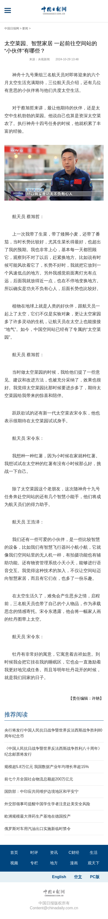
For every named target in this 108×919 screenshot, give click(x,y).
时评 (34, 852)
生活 (94, 852)
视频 (14, 863)
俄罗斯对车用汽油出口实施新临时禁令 (37, 829)
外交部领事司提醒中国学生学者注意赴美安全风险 (47, 804)
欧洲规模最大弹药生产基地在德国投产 (37, 816)
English (59, 877)
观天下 (93, 863)
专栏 (34, 863)
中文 (78, 877)
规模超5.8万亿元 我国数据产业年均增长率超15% (46, 767)
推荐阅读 (16, 714)
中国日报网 (11, 28)
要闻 (25, 28)
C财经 (74, 852)
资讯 (54, 852)
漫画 (74, 863)
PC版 (94, 877)
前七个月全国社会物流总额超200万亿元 (38, 779)
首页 (14, 852)
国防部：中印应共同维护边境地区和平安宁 (41, 791)
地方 (54, 863)
